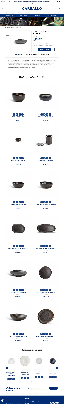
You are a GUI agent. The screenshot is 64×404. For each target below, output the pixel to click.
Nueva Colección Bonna (11, 17)
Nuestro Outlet (38, 17)
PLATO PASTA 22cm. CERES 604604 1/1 (18, 337)
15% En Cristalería (52, 17)
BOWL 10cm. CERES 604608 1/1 (18, 118)
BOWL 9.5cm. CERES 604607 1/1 (18, 206)
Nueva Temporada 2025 (25, 17)
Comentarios (45, 56)
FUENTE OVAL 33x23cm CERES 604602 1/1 (18, 250)
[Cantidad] (35, 51)
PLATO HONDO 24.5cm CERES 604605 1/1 (18, 293)
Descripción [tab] (18, 56)
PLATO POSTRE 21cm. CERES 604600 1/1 (45, 337)
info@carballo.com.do (9, 3)
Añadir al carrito (44, 50)
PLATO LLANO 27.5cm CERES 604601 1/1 (45, 293)
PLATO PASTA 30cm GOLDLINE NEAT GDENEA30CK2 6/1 (25, 372)
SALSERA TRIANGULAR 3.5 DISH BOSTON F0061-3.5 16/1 (11, 373)
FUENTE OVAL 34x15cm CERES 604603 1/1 (46, 250)
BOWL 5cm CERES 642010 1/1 (18, 162)
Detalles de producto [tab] (31, 56)
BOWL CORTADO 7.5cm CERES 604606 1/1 (46, 206)
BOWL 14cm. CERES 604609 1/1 (45, 118)
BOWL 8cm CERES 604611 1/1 (46, 162)
